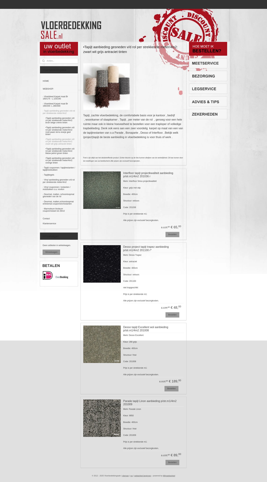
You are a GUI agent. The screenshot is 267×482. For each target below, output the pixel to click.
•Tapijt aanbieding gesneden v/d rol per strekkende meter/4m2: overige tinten (59, 160)
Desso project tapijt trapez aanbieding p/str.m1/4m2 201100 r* (146, 248)
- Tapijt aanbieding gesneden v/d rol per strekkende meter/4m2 (59, 112)
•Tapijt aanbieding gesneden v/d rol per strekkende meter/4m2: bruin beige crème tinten (59, 120)
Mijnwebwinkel (169, 476)
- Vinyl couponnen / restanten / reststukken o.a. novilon (56, 188)
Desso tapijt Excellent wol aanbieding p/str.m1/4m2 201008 (145, 329)
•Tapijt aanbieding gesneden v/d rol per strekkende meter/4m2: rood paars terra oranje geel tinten (59, 131)
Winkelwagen (51, 252)
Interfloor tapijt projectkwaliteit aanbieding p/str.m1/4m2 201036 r (148, 175)
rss (131, 476)
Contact (46, 218)
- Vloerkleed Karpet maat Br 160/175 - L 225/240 (55, 97)
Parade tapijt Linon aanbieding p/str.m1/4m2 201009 (150, 403)
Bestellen (172, 234)
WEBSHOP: (48, 89)
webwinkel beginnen (142, 476)
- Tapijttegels (48, 175)
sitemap (125, 476)
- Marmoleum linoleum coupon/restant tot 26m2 (54, 210)
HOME (46, 81)
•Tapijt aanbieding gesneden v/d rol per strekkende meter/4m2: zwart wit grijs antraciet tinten (59, 141)
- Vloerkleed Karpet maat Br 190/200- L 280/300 (55, 104)
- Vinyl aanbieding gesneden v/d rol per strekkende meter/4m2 (59, 181)
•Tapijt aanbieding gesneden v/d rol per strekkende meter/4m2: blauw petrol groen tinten (59, 151)
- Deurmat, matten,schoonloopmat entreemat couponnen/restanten (58, 202)
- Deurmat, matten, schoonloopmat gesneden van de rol (58, 195)
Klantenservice (49, 223)
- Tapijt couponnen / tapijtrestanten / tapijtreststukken (59, 169)
